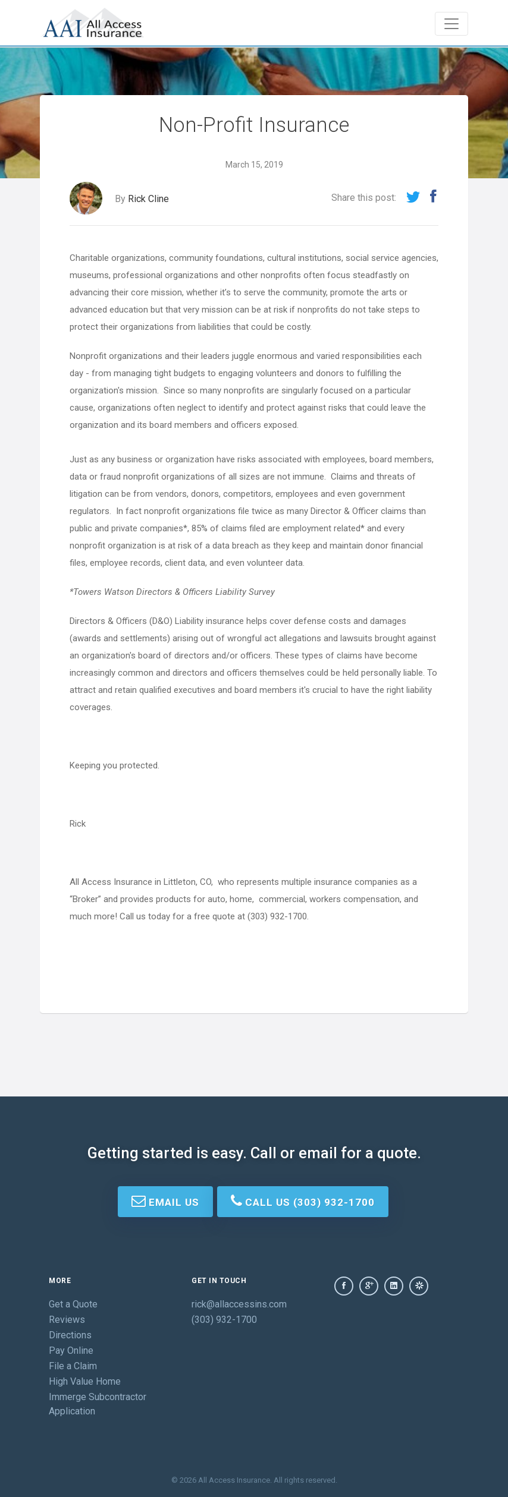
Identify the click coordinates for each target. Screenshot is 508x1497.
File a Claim (73, 1366)
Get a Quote (73, 1304)
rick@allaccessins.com (239, 1304)
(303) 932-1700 (224, 1319)
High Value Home (85, 1381)
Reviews (67, 1319)
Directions (70, 1335)
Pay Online (71, 1350)
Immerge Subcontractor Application (97, 1404)
